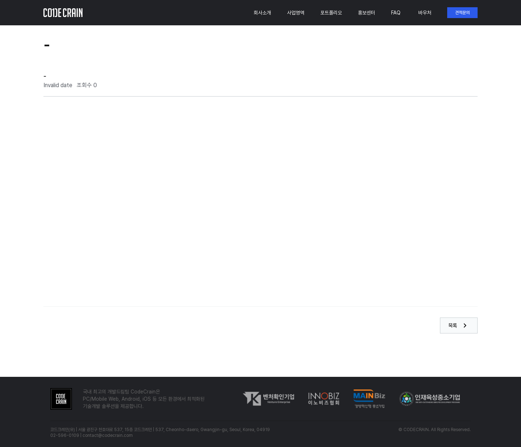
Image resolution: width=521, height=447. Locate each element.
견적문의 (462, 12)
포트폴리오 (331, 13)
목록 (458, 325)
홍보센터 (366, 13)
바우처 (424, 13)
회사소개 (262, 13)
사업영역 (295, 13)
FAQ (396, 13)
